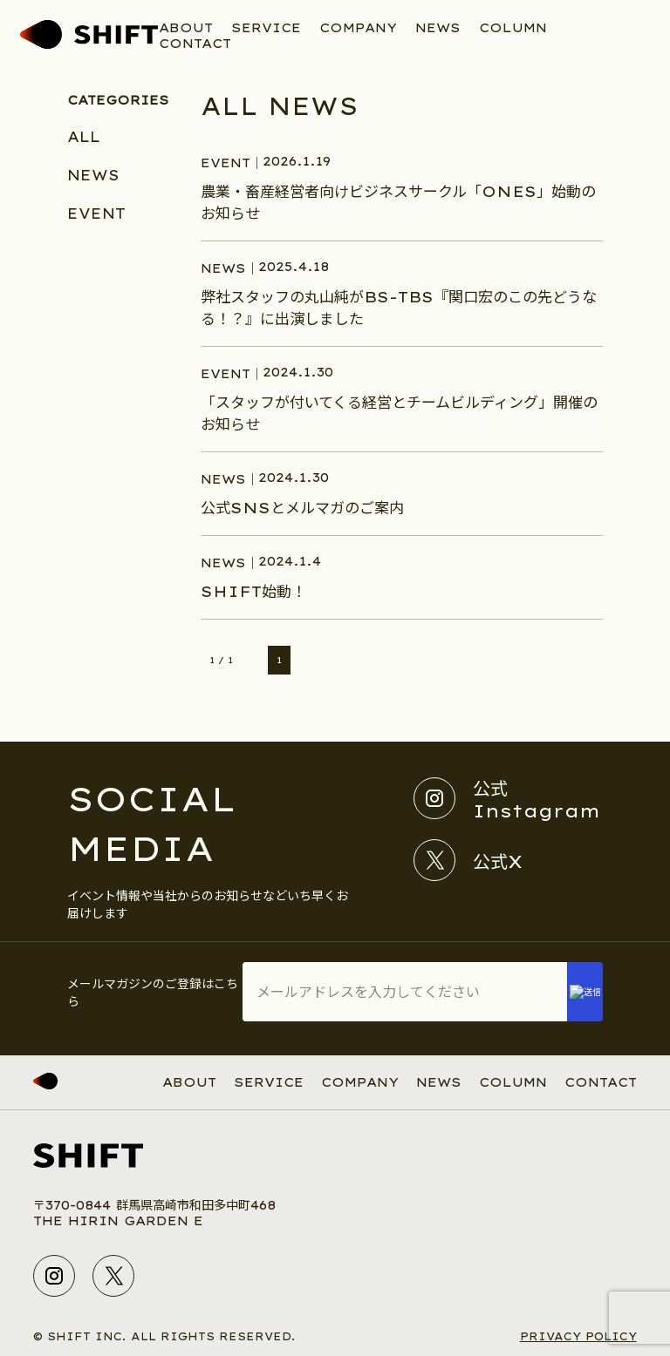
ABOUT (186, 28)
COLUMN (513, 28)
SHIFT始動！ (253, 591)
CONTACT (195, 43)
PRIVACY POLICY (578, 1336)
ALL (83, 137)
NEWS (438, 28)
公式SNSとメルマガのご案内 (302, 507)
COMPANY (358, 28)
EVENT (96, 213)
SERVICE (266, 28)
